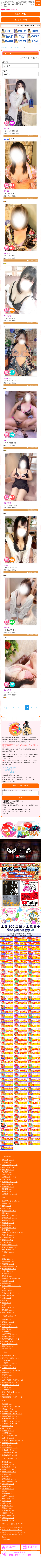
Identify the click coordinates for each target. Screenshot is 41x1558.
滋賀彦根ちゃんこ (8, 1405)
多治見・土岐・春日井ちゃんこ (13, 1371)
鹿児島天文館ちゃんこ (9, 1465)
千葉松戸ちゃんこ (8, 1253)
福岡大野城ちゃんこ (9, 1499)
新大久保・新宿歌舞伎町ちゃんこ (13, 1233)
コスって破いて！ (8, 1540)
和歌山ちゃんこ (7, 1410)
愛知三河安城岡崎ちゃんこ (11, 1359)
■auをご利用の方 (7, 771)
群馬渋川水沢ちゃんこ (9, 1246)
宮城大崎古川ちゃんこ (9, 1168)
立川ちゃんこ (6, 1207)
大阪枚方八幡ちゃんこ (9, 1444)
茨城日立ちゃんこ (8, 1311)
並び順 (4, 71)
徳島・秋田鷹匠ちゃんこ (10, 1482)
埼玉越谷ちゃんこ (8, 1265)
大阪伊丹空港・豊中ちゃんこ (12, 1414)
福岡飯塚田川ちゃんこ (9, 1494)
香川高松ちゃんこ (8, 1475)
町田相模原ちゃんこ (9, 1229)
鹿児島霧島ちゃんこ (9, 1473)
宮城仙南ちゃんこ (8, 1161)
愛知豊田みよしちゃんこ (10, 1386)
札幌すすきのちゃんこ (9, 1183)
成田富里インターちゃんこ (11, 1216)
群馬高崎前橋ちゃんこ (9, 1219)
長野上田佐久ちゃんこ (9, 1345)
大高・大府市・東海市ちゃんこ (13, 1381)
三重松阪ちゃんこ (8, 1388)
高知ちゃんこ (6, 1502)
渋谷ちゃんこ (6, 1301)
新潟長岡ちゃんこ (8, 1330)
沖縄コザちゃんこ (8, 1519)
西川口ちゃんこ (7, 1204)
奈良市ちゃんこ (7, 1427)
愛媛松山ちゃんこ (8, 1463)
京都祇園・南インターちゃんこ (13, 1407)
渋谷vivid (5, 1538)
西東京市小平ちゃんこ (9, 1296)
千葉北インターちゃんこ (10, 1294)
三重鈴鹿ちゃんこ (8, 1390)
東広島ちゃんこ (7, 1507)
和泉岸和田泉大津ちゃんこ (11, 1417)
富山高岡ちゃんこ (8, 1323)
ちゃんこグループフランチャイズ (13, 1533)
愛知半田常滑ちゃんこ (9, 1395)
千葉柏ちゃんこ (7, 1289)
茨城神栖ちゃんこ (8, 1277)
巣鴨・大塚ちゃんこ (9, 1313)
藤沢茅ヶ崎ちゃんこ (9, 1262)
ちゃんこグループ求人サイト (12, 1531)
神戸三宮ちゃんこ (8, 1429)
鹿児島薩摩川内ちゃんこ (10, 1480)
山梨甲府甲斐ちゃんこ (9, 1335)
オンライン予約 (20, 20)
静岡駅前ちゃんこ (8, 1373)
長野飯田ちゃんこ (8, 1332)
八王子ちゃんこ (7, 1306)
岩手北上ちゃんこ (8, 1180)
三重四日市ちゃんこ (9, 1369)
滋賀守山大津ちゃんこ (9, 1448)
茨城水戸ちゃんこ (8, 1209)
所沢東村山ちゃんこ (9, 1270)
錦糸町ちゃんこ (7, 1241)
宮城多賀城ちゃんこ (9, 1185)
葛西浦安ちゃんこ (8, 1282)
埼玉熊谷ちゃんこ (8, 1224)
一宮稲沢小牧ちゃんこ (9, 1364)
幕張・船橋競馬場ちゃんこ (11, 1287)
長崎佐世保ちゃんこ (9, 1468)
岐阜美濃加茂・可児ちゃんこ (12, 1398)
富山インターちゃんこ (9, 1328)
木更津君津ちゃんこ (9, 1238)
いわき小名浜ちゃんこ (9, 1175)
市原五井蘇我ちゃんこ (9, 1291)
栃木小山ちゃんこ (8, 1226)
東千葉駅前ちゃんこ (9, 1212)
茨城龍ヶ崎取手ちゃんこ (10, 1267)
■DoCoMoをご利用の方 (9, 769)
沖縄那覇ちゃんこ (8, 1487)
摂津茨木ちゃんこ (8, 1446)
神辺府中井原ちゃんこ (9, 1521)
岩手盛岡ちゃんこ (8, 1187)
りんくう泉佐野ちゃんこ (10, 1436)
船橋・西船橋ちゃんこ (9, 1308)
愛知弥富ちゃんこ (8, 1366)
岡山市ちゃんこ (7, 1514)
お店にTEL (20, 14)
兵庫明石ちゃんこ (8, 1431)
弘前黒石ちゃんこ (8, 1173)
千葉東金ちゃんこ (8, 1243)
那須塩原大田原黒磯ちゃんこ (12, 1279)
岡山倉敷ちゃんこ (8, 1504)
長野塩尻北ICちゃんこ (9, 1342)
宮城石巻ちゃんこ (8, 1163)
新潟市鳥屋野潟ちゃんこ (10, 1340)
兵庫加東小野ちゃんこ (9, 1451)
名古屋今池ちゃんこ (9, 1356)
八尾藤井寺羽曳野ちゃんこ (11, 1424)
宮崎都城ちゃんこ (8, 1485)
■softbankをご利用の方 (9, 773)
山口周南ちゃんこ (8, 1490)
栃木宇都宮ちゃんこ (9, 1221)
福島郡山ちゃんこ (8, 1190)
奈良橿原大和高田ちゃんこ (11, 1412)
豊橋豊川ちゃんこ (8, 1376)
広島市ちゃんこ (7, 1492)
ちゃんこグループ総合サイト (12, 1528)
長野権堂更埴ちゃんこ (9, 1337)
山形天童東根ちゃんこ (9, 1166)
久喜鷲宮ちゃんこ (8, 1274)
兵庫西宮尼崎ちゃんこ (9, 1456)
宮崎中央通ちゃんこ (9, 1511)
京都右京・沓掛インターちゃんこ (13, 1441)
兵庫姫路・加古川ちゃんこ (11, 1422)
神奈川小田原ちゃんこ (9, 1250)
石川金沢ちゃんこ (8, 1325)
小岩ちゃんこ (6, 1299)
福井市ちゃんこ (7, 1349)
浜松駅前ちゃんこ (8, 1378)
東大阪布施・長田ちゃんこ (11, 1419)
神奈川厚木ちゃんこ (9, 1231)
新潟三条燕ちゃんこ (9, 1347)
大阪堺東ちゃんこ (8, 1434)
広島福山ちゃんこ (8, 1477)
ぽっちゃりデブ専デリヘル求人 (13, 1535)
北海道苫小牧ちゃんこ (9, 1195)
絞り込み (5, 62)
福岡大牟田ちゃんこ (9, 1516)
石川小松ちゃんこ (8, 1320)
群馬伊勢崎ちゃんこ (9, 1260)
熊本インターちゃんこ (9, 1470)
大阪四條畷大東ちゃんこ (10, 1453)
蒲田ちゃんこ (6, 1304)
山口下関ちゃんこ (8, 1497)
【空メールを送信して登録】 (20, 786)
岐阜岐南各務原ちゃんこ (10, 1383)
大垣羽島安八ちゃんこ (9, 1361)
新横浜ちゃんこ (7, 1284)
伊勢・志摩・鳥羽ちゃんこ (11, 1393)
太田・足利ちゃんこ (9, 1272)
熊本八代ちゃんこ (8, 1509)
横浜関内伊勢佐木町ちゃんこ (12, 1202)
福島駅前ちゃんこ (8, 1192)
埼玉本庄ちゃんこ (8, 1236)
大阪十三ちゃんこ (8, 1439)
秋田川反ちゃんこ (8, 1171)
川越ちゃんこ (6, 1214)
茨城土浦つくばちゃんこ (10, 1248)
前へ (6, 708)
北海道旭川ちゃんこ (9, 1178)
